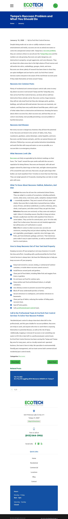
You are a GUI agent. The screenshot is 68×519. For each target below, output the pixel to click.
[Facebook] (35, 444)
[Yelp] (41, 444)
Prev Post (15, 362)
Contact (34, 481)
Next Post (52, 362)
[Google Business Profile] (38, 444)
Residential (34, 463)
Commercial (34, 467)
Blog (34, 477)
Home (34, 458)
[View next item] (19, 389)
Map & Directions (34, 421)
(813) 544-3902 (34, 435)
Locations (34, 472)
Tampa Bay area (46, 54)
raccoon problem (49, 51)
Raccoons (13, 158)
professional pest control (26, 308)
